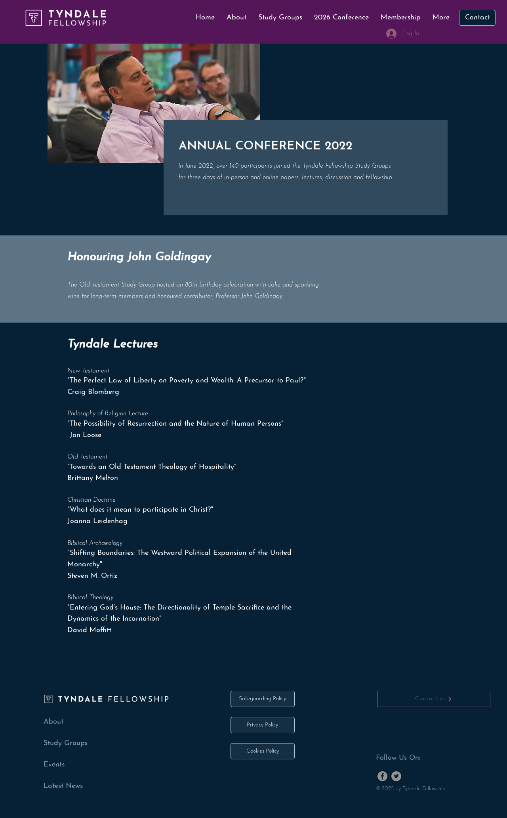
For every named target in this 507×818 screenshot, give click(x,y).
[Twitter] (396, 776)
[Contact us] (433, 699)
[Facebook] (382, 776)
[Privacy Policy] (263, 725)
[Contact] (477, 18)
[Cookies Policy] (263, 751)
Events (54, 764)
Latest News (63, 786)
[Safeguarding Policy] (263, 699)
